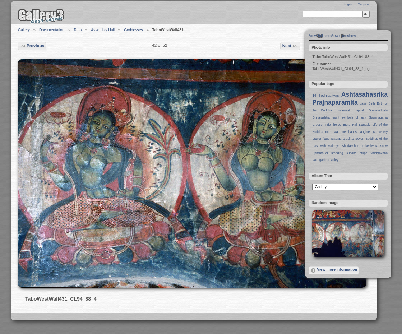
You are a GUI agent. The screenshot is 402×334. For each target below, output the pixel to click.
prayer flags (320, 138)
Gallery (24, 30)
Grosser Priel (321, 124)
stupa (363, 153)
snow (384, 146)
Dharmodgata (378, 110)
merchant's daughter (356, 132)
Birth (372, 103)
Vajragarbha (320, 160)
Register (363, 4)
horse (337, 124)
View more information (333, 270)
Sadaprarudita (342, 138)
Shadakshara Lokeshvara (360, 146)
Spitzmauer (320, 153)
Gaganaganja (378, 117)
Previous (32, 46)
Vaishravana (379, 153)
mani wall (332, 132)
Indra (346, 124)
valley (334, 160)
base (363, 103)
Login (347, 4)
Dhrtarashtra (320, 117)
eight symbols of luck (349, 117)
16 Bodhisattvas (325, 95)
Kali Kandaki (361, 124)
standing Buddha (344, 153)
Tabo (78, 30)
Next (290, 46)
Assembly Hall (103, 30)
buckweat (343, 110)
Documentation (51, 30)
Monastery (380, 132)
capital (359, 110)
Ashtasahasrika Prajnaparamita (350, 98)
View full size (320, 36)
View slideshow (343, 36)
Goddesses (133, 30)
